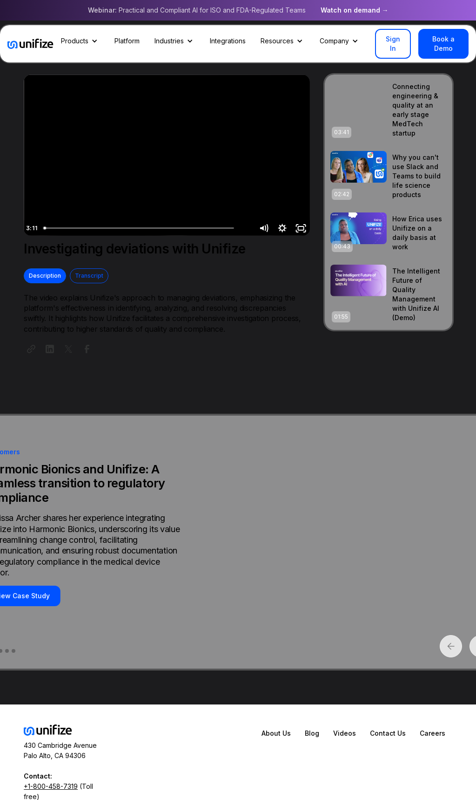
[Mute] (265, 228)
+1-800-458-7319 (51, 786)
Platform (127, 41)
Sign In (393, 43)
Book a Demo (443, 43)
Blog (312, 733)
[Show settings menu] (283, 228)
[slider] (157, 228)
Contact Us (388, 733)
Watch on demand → (355, 10)
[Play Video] (32, 228)
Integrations (228, 41)
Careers (432, 733)
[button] (80, 41)
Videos (344, 733)
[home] (30, 44)
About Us (276, 733)
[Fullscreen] (301, 228)
